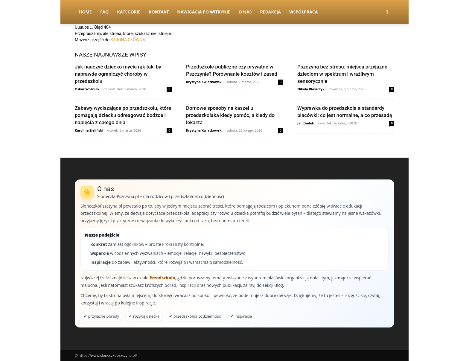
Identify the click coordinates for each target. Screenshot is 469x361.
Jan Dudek (305, 123)
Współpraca (303, 12)
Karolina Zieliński (89, 130)
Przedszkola (162, 278)
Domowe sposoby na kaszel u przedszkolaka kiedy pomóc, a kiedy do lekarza (230, 115)
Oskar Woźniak (87, 89)
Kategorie (128, 12)
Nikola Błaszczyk (311, 89)
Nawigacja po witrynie (203, 12)
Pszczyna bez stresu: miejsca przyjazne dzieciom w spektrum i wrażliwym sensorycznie (342, 74)
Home (85, 12)
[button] (387, 12)
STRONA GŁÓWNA (128, 39)
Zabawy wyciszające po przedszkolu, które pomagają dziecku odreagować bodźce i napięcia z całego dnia (123, 115)
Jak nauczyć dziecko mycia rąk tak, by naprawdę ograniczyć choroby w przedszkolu (118, 74)
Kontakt (159, 12)
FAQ (104, 12)
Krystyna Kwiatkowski (204, 82)
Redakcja (270, 12)
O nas (245, 12)
